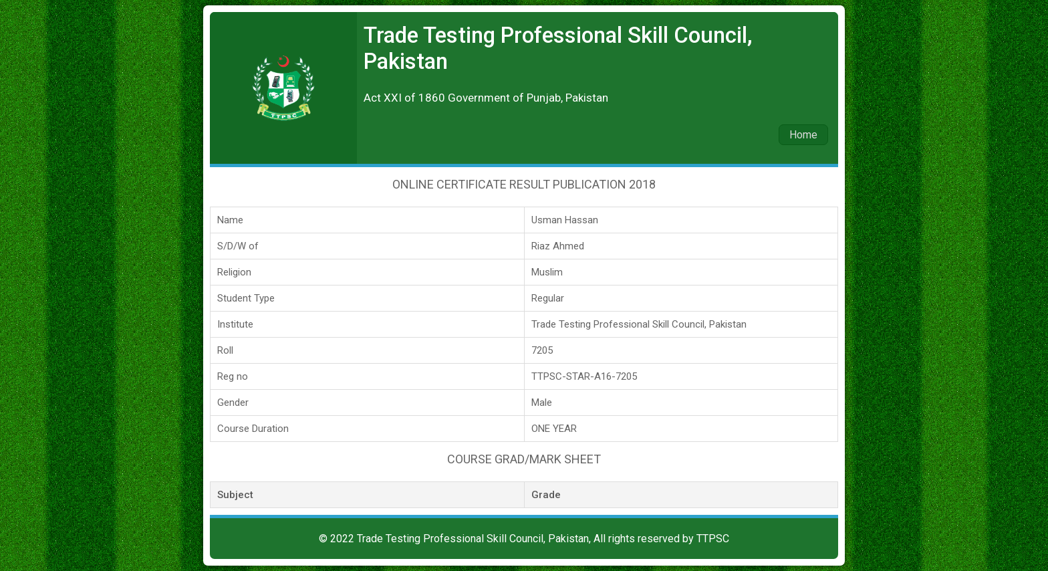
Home (803, 134)
